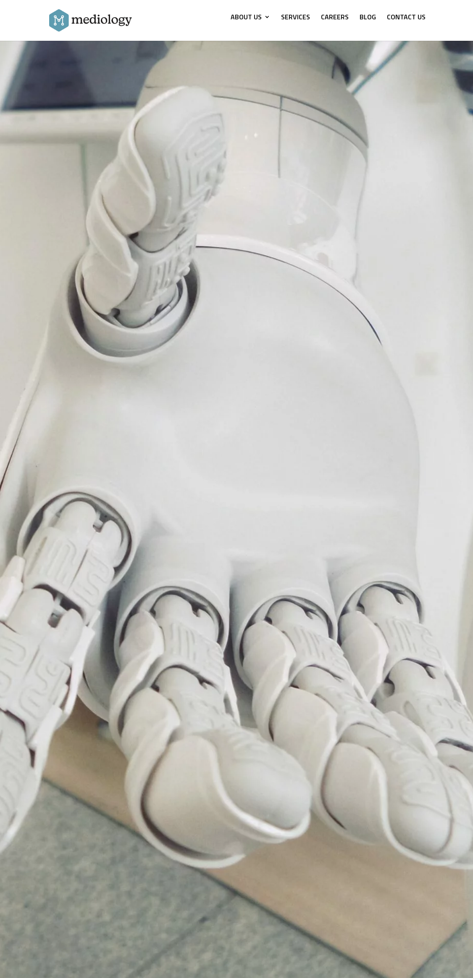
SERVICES (295, 18)
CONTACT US (406, 18)
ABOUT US (246, 18)
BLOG (368, 18)
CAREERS (335, 18)
